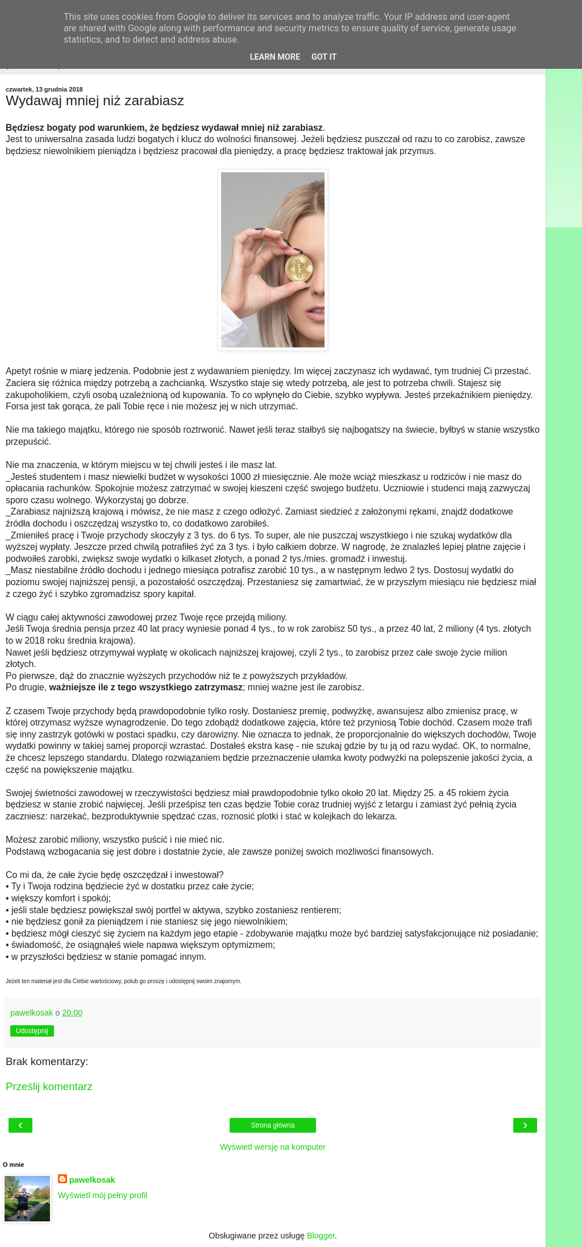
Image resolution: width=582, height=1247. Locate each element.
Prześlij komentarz (49, 1086)
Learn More (275, 57)
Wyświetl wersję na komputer (273, 1146)
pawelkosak (92, 1179)
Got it (323, 57)
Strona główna (273, 1125)
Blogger (321, 1235)
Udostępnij (32, 1031)
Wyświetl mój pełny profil (102, 1195)
